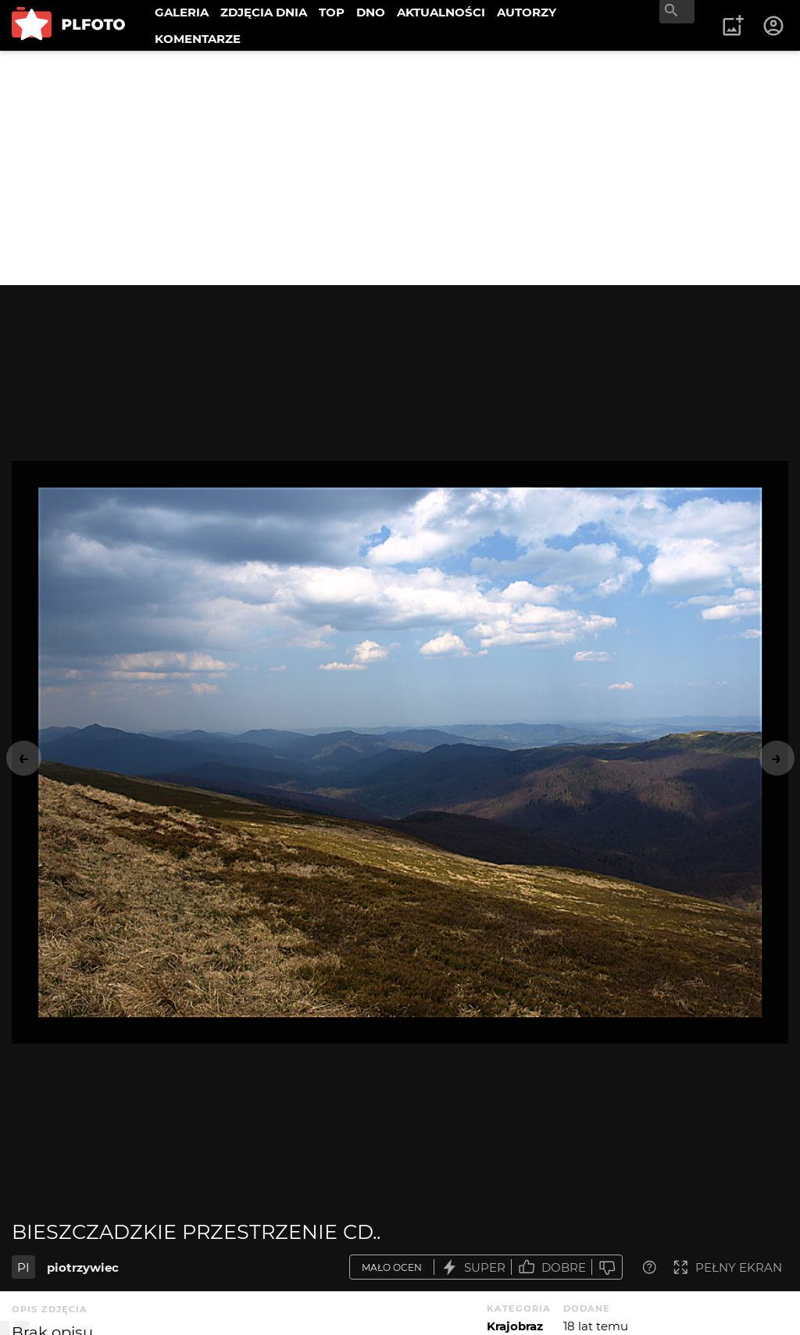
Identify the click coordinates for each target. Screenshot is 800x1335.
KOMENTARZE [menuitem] (198, 38)
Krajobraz (515, 1326)
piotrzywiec (83, 1267)
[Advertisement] (400, 168)
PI (23, 1267)
